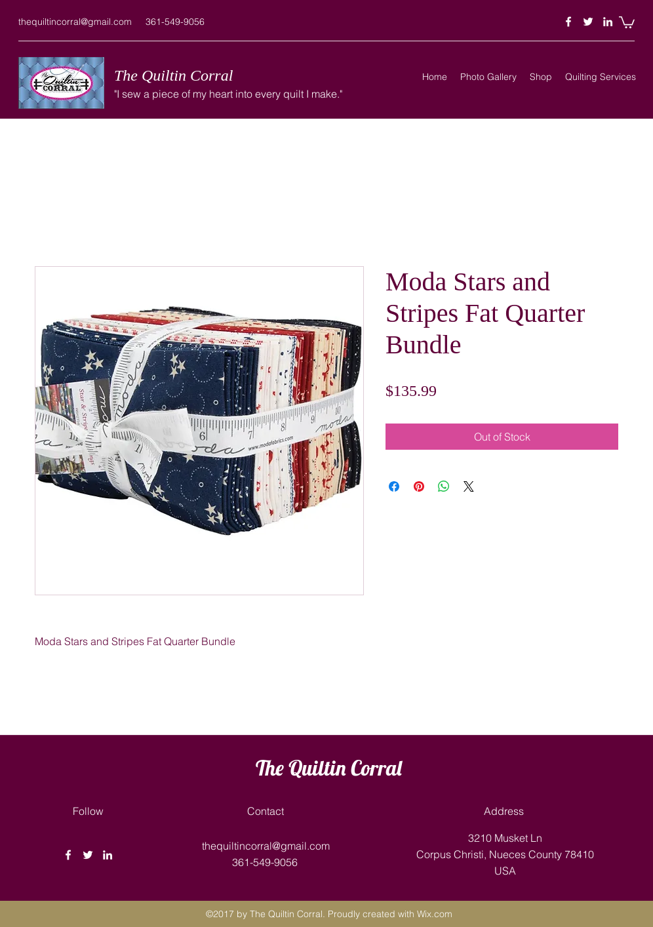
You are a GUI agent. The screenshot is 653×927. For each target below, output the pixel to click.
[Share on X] (469, 486)
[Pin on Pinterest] (419, 486)
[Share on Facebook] (394, 486)
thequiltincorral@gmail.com (75, 22)
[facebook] (568, 21)
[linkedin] (607, 21)
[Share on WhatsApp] (444, 486)
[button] (627, 21)
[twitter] (588, 21)
